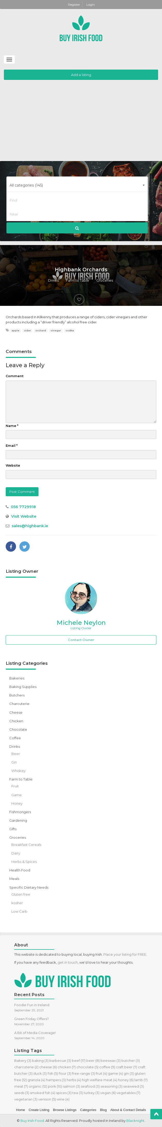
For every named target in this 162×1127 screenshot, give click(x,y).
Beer (15, 754)
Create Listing (39, 1110)
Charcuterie (19, 704)
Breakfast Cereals (26, 845)
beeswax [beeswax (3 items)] (111, 1060)
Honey (16, 803)
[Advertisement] (81, 122)
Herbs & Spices (24, 862)
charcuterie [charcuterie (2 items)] (26, 1067)
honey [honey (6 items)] (126, 1080)
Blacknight (135, 1120)
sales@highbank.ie (30, 526)
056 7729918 (23, 506)
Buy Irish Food (32, 1120)
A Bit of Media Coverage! (35, 1033)
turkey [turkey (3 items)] (91, 1093)
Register (74, 4)
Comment (15, 376)
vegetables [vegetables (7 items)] (128, 1093)
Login (90, 4)
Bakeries (16, 678)
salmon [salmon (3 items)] (71, 1086)
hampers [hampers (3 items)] (56, 1080)
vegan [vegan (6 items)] (108, 1093)
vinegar (56, 330)
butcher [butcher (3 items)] (130, 1060)
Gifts (13, 829)
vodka (70, 330)
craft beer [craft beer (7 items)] (126, 1067)
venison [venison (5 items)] (47, 1099)
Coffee (15, 738)
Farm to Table (77, 280)
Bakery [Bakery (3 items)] (22, 1060)
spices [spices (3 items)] (64, 1093)
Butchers (17, 695)
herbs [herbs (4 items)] (74, 1080)
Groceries (104, 280)
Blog (103, 1110)
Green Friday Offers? (31, 1019)
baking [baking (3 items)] (40, 1060)
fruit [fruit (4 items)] (101, 1073)
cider (27, 330)
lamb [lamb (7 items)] (141, 1080)
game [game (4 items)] (115, 1073)
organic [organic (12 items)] (38, 1086)
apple (15, 330)
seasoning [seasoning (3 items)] (111, 1086)
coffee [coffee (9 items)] (107, 1067)
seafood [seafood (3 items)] (90, 1086)
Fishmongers (20, 812)
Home (20, 1110)
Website (13, 465)
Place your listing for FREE (124, 954)
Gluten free (20, 894)
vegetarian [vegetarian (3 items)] (25, 1099)
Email (12, 446)
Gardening (18, 820)
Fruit (15, 786)
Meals (14, 879)
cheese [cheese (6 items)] (48, 1067)
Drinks (53, 280)
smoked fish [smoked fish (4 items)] (42, 1093)
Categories (88, 1110)
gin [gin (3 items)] (129, 1073)
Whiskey (18, 771)
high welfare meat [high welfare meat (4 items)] (99, 1080)
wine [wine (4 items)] (63, 1099)
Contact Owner (81, 640)
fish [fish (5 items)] (53, 1073)
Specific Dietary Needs (28, 887)
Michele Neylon (81, 622)
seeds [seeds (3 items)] (21, 1093)
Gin (14, 762)
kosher (17, 903)
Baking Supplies (22, 687)
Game (16, 795)
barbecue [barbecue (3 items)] (60, 1060)
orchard (40, 330)
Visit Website (23, 516)
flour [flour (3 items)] (65, 1073)
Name (12, 426)
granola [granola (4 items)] (36, 1080)
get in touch (68, 962)
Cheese (15, 712)
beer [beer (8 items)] (93, 1060)
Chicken (16, 721)
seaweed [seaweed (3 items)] (133, 1086)
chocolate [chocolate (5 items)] (87, 1067)
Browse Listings (64, 1110)
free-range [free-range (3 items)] (83, 1073)
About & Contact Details (128, 1110)
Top (156, 1114)
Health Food (19, 870)
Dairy (15, 853)
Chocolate (18, 729)
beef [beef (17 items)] (79, 1060)
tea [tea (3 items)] (77, 1093)
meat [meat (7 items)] (21, 1086)
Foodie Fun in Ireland (31, 1005)
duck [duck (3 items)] (40, 1073)
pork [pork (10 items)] (55, 1086)
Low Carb (19, 911)
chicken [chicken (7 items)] (67, 1067)
